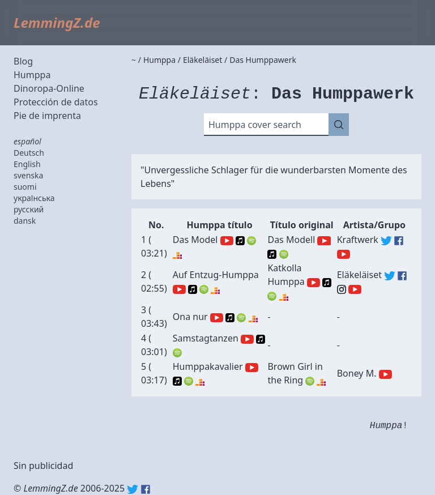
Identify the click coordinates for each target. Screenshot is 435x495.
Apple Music (240, 240)
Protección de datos (56, 102)
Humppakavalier (208, 366)
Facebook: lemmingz (145, 489)
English (27, 164)
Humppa (32, 75)
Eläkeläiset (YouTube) (354, 289)
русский (29, 209)
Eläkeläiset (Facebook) (402, 275)
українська (34, 198)
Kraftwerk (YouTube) (343, 254)
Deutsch (29, 152)
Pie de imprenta (47, 115)
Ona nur (190, 316)
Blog (23, 61)
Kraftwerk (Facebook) (398, 240)
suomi (25, 186)
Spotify (251, 240)
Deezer (177, 254)
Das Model (195, 239)
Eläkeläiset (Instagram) (341, 289)
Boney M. (357, 373)
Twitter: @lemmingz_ (132, 489)
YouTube (226, 240)
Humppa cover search (254, 124)
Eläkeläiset (359, 274)
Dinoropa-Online (49, 88)
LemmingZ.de (57, 22)
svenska (28, 175)
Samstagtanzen (205, 338)
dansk (25, 220)
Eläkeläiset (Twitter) (389, 275)
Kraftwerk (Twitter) (386, 240)
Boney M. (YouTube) (385, 374)
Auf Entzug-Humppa (216, 274)
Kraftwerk (357, 239)
